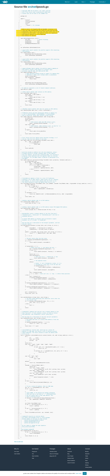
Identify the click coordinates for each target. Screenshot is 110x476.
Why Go (68, 2)
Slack (86, 460)
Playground (34, 451)
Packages (92, 2)
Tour (33, 453)
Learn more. (79, 473)
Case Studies (17, 453)
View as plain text (18, 441)
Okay (84, 473)
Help (33, 458)
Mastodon (87, 453)
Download (69, 451)
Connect (87, 449)
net (34, 6)
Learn (76, 2)
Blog (68, 453)
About (69, 449)
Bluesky (87, 451)
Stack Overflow (35, 456)
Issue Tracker (70, 456)
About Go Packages (54, 453)
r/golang (87, 462)
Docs (84, 2)
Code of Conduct (71, 462)
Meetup (86, 465)
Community (102, 2)
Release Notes (70, 458)
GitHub (86, 458)
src (30, 6)
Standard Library (53, 451)
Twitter (86, 456)
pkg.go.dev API (53, 456)
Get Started (35, 449)
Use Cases (16, 451)
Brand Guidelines (71, 460)
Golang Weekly (88, 467)
